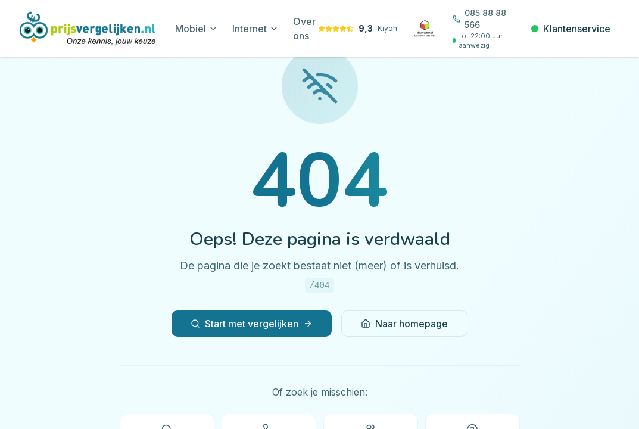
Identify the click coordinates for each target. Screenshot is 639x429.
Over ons (304, 28)
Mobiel (196, 29)
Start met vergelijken (252, 323)
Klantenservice (570, 29)
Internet (255, 29)
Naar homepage (404, 323)
